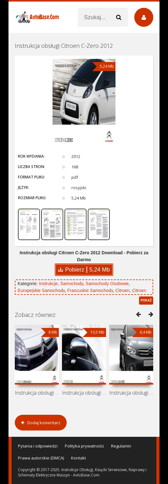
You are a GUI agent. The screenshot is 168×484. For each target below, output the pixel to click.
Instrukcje (48, 283)
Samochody (71, 283)
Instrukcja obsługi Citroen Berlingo (37, 392)
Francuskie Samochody (90, 290)
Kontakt (78, 458)
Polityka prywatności (84, 446)
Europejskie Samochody (41, 290)
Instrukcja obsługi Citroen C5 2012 (84, 392)
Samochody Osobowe (107, 283)
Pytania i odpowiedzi (38, 446)
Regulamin (121, 446)
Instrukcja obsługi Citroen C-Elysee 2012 (131, 392)
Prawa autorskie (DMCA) (41, 458)
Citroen (122, 290)
